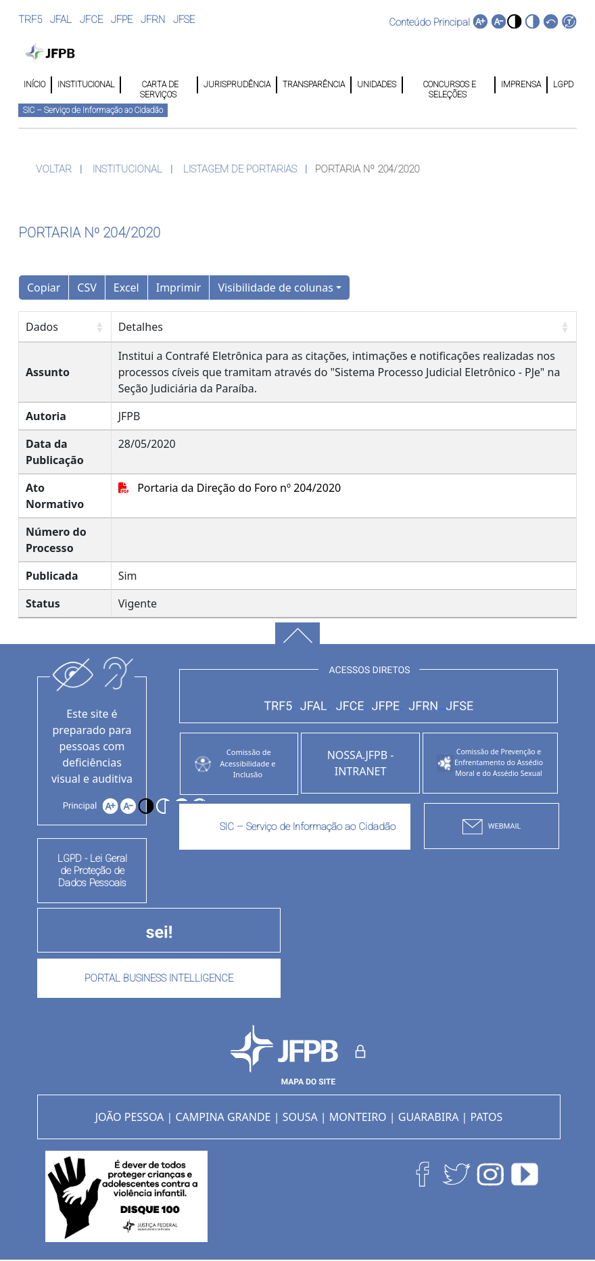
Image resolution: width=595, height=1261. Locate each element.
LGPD (562, 84)
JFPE (122, 20)
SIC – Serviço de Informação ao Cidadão (93, 110)
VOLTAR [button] (53, 169)
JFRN (153, 20)
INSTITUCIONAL (85, 84)
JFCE (91, 20)
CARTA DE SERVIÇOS (159, 85)
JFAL (61, 20)
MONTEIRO (358, 1116)
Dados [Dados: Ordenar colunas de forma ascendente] (42, 326)
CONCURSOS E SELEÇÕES (448, 85)
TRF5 (30, 20)
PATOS (487, 1116)
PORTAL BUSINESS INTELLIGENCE (159, 978)
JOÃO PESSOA (129, 1116)
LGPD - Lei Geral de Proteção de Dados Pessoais (92, 870)
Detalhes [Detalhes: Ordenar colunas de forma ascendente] (140, 326)
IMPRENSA (521, 84)
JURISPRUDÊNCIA (236, 84)
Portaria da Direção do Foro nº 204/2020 (229, 487)
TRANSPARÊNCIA (314, 84)
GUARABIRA (428, 1116)
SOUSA (300, 1116)
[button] (514, 21)
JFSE (184, 20)
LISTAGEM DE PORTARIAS (240, 169)
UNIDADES (376, 84)
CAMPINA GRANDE (222, 1116)
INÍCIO (34, 84)
